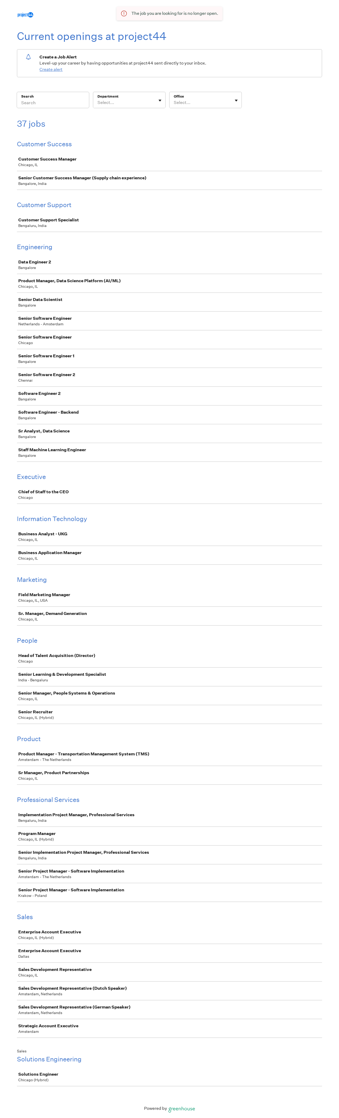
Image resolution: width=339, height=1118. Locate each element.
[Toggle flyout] (160, 100)
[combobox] (97, 103)
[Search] (53, 103)
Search (27, 96)
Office (179, 96)
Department (107, 96)
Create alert (51, 69)
